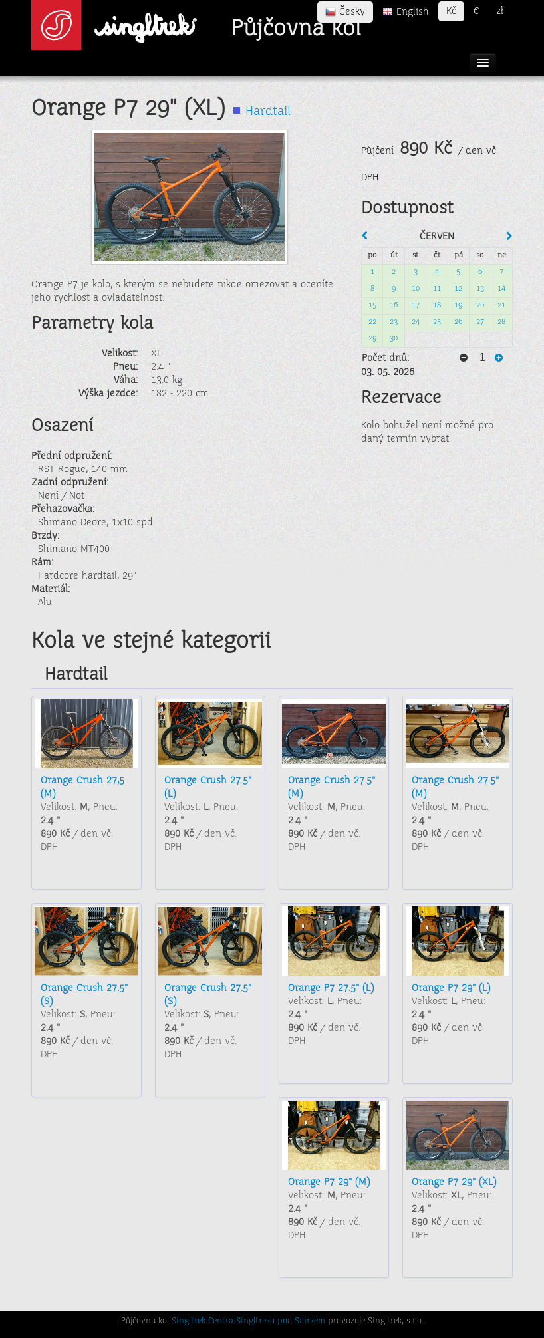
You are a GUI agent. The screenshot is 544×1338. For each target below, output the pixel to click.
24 (416, 322)
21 (501, 305)
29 (372, 338)
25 (437, 322)
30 (394, 338)
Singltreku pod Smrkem (280, 1321)
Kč (451, 11)
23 (394, 322)
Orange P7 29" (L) (451, 988)
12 (458, 289)
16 (394, 305)
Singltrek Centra (202, 1321)
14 (501, 289)
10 (416, 289)
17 (416, 305)
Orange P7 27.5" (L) (331, 988)
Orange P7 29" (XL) (454, 1182)
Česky (345, 12)
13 (480, 289)
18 (437, 305)
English (405, 12)
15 (372, 305)
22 (372, 322)
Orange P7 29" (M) (329, 1182)
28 (501, 322)
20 (480, 305)
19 (458, 305)
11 (437, 289)
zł (499, 11)
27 (480, 322)
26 (458, 322)
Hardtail (268, 112)
